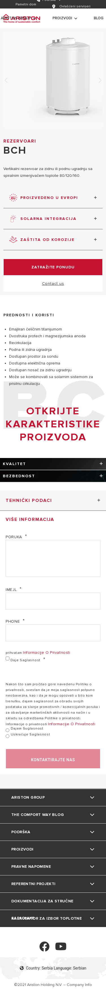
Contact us (53, 283)
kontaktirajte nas (53, 760)
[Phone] (53, 632)
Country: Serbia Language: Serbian (53, 968)
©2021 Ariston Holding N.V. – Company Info (53, 985)
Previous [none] (6, 80)
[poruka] (53, 558)
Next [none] (100, 80)
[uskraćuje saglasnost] (7, 736)
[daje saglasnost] (7, 658)
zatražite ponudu (52, 267)
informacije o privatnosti (46, 652)
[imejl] (53, 601)
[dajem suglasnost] (7, 730)
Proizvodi (62, 18)
